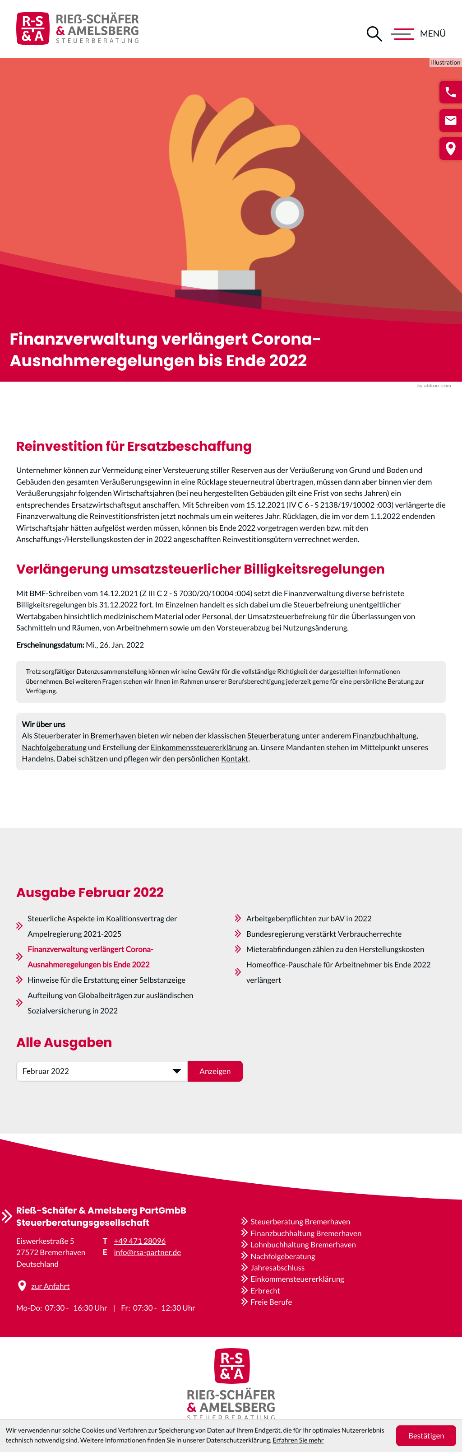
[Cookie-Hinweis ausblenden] (426, 1435)
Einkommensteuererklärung (297, 1279)
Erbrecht (265, 1290)
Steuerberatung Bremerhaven (300, 1221)
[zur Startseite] (77, 29)
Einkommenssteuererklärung (199, 756)
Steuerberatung (273, 744)
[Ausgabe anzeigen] (215, 1096)
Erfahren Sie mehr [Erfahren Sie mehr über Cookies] (298, 1440)
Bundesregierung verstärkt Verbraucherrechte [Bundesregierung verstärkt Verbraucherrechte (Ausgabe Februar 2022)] (324, 958)
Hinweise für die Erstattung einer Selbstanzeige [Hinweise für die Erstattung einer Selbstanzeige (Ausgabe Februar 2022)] (106, 1004)
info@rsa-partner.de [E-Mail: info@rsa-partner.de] (147, 1252)
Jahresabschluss (277, 1267)
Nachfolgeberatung (54, 756)
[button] (450, 92)
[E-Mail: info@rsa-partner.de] (450, 120)
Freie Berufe (271, 1302)
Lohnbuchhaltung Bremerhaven (303, 1244)
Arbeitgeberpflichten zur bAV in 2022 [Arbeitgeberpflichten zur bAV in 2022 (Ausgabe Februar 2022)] (309, 943)
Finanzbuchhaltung (384, 744)
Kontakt (234, 767)
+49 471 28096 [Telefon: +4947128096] (140, 1241)
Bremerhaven (113, 744)
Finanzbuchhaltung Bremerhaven (305, 1233)
